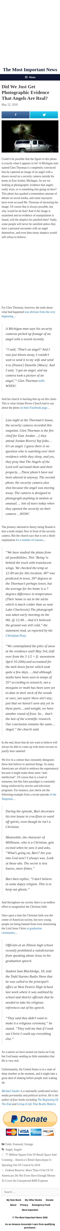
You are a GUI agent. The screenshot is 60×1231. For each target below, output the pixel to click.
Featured (18, 1144)
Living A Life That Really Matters (36, 1104)
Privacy (24, 1205)
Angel (8, 1149)
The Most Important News (30, 69)
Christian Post (16, 636)
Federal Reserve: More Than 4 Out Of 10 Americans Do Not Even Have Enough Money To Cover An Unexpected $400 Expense (28, 1175)
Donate (49, 1200)
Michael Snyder (11, 1091)
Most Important (30, 1210)
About (13, 1205)
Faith (8, 1144)
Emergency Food (41, 1205)
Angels (18, 1149)
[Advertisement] (30, 33)
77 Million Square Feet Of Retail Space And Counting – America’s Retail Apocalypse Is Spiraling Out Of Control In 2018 (29, 1160)
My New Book (14, 1200)
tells (41, 381)
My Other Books (33, 1200)
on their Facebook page (33, 407)
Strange (28, 1144)
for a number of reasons (29, 540)
